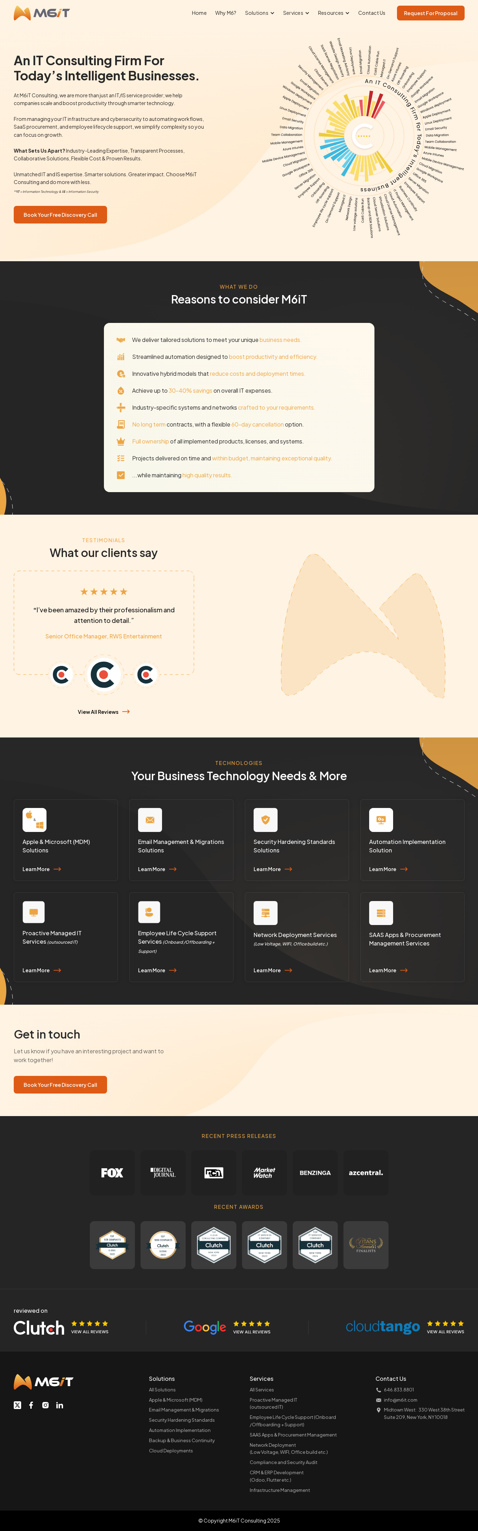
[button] (260, 13)
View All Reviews (98, 712)
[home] (42, 13)
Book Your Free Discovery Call (60, 215)
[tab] (61, 674)
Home (199, 13)
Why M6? (226, 13)
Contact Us (372, 13)
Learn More (36, 869)
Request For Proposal (431, 13)
